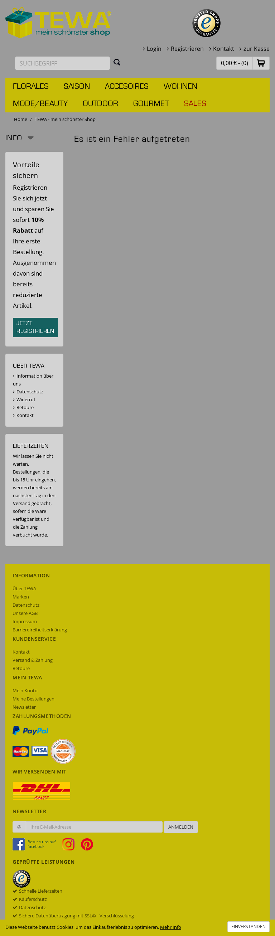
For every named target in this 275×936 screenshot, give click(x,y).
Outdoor (100, 104)
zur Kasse (256, 49)
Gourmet (151, 104)
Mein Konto (25, 690)
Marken (21, 596)
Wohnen (180, 87)
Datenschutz (29, 391)
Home (20, 119)
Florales (31, 87)
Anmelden (180, 827)
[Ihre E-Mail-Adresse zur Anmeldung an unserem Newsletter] (94, 827)
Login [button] (154, 49)
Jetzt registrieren (35, 327)
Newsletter (24, 707)
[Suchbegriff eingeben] (62, 63)
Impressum (25, 621)
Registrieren (187, 49)
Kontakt (223, 49)
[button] (261, 63)
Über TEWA (24, 588)
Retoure (25, 407)
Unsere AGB (25, 613)
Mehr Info (170, 927)
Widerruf (25, 399)
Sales (195, 104)
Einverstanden (248, 926)
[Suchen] (117, 62)
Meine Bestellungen (33, 698)
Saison (77, 87)
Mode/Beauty (40, 104)
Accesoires (127, 87)
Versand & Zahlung (33, 660)
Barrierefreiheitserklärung (40, 629)
